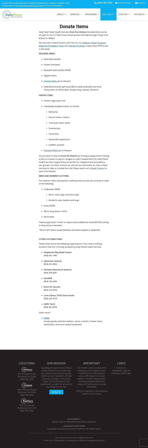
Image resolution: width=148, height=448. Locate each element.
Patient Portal (123, 3)
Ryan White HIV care (28, 5)
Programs (92, 14)
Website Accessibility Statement (81, 421)
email (47, 222)
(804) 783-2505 (103, 2)
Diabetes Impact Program (94, 42)
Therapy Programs (76, 45)
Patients (140, 14)
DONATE (56, 392)
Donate (140, 3)
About (61, 14)
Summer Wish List (52, 81)
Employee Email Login (121, 373)
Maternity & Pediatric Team (51, 45)
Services (75, 14)
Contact (124, 14)
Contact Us (121, 368)
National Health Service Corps (94, 392)
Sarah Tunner (97, 168)
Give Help (108, 14)
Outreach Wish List (52, 150)
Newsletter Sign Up (121, 370)
